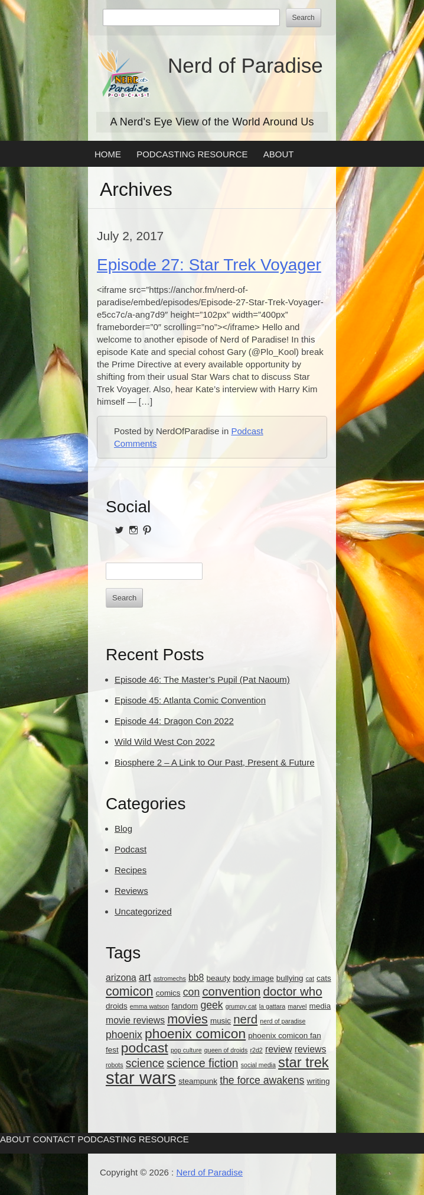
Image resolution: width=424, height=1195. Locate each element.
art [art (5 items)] (145, 977)
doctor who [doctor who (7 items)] (292, 991)
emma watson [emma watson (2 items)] (149, 1006)
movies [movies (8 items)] (187, 1019)
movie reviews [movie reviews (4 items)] (135, 1020)
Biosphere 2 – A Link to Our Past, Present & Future (215, 762)
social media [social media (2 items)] (258, 1064)
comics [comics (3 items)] (168, 993)
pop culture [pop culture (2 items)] (186, 1050)
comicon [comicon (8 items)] (130, 991)
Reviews (131, 891)
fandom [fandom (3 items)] (184, 1006)
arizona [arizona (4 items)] (121, 978)
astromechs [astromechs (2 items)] (170, 978)
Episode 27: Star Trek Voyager (209, 265)
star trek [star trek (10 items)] (303, 1062)
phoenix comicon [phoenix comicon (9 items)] (195, 1033)
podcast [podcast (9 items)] (144, 1047)
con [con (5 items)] (191, 992)
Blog (123, 828)
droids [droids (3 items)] (117, 1006)
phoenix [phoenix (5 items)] (124, 1035)
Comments (135, 443)
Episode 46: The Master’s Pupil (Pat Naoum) (202, 679)
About (278, 154)
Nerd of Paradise (245, 65)
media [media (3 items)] (320, 1006)
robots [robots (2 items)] (114, 1064)
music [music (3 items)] (220, 1020)
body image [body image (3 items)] (253, 978)
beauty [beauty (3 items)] (218, 978)
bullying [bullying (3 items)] (290, 978)
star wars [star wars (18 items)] (141, 1077)
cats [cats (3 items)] (324, 978)
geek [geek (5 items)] (211, 1005)
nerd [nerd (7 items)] (245, 1019)
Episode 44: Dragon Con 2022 (174, 721)
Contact (54, 1139)
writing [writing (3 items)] (318, 1081)
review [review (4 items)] (278, 1049)
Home (107, 154)
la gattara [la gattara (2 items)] (272, 1006)
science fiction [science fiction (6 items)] (202, 1063)
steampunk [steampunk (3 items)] (197, 1081)
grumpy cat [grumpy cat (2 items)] (241, 1006)
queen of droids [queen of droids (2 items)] (225, 1050)
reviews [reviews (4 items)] (311, 1049)
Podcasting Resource (191, 154)
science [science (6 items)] (145, 1063)
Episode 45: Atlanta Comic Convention (190, 700)
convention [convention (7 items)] (231, 991)
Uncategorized (143, 911)
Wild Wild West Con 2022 (165, 742)
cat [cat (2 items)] (310, 978)
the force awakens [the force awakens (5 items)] (262, 1080)
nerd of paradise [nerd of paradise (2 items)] (282, 1021)
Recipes (130, 870)
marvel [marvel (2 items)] (297, 1006)
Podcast (247, 431)
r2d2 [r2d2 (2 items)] (256, 1050)
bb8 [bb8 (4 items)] (196, 978)
